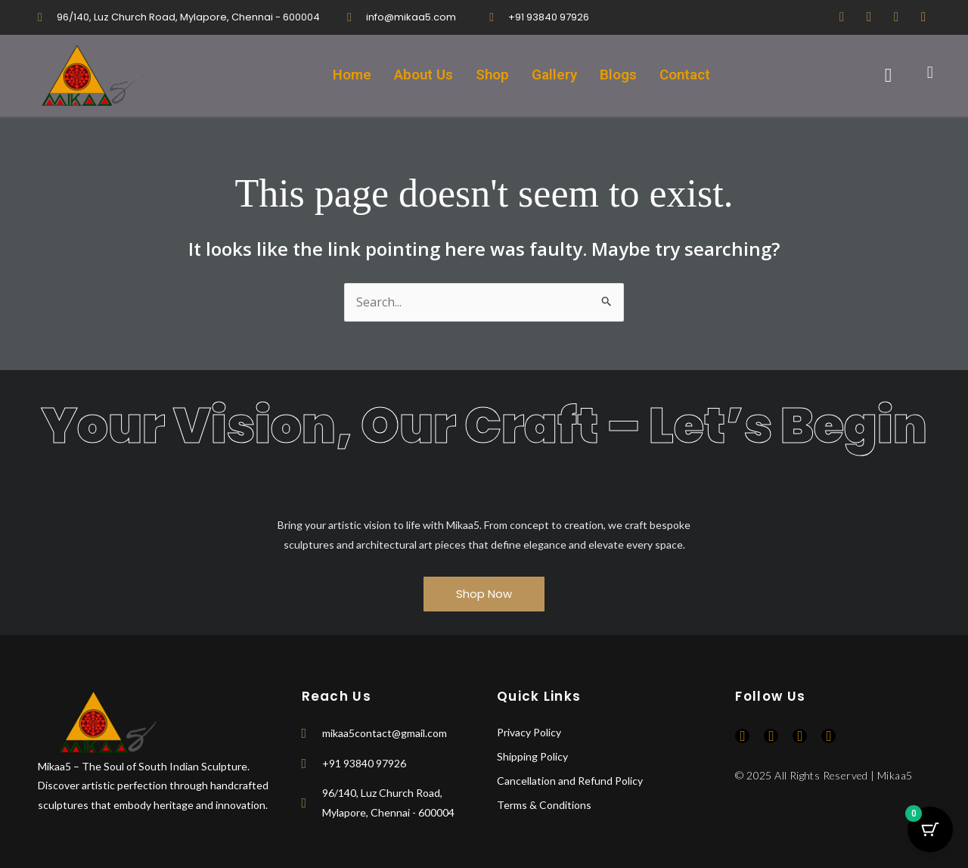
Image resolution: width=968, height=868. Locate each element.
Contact (686, 75)
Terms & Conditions (544, 805)
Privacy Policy (529, 732)
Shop (493, 75)
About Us (423, 75)
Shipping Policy (532, 757)
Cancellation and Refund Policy (570, 781)
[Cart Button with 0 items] (930, 830)
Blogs (619, 75)
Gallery (555, 75)
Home (351, 75)
